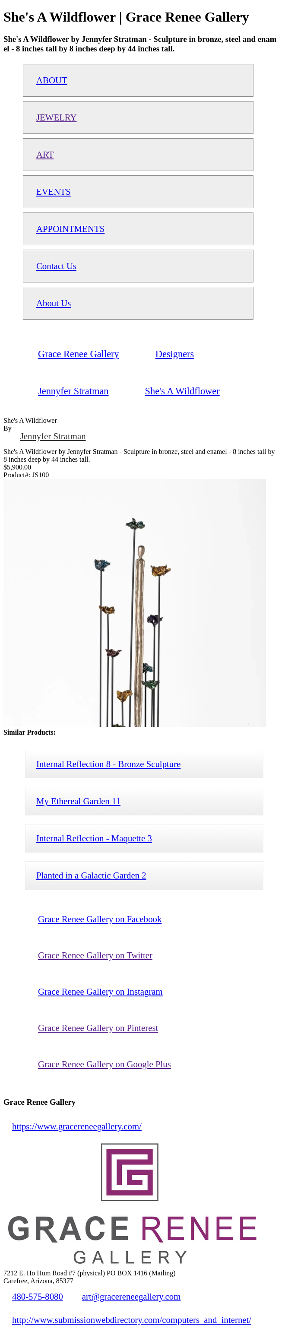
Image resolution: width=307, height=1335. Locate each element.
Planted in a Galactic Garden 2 (91, 875)
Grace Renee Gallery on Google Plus (104, 1064)
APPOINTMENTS (70, 229)
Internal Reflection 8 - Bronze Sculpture (108, 764)
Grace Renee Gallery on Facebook (99, 919)
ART (45, 154)
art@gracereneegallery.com (131, 1296)
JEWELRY (56, 117)
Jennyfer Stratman (53, 436)
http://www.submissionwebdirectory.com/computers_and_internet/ (131, 1320)
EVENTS (53, 192)
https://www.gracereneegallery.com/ (77, 1126)
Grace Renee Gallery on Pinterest (98, 1028)
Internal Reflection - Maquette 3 (94, 838)
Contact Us (56, 266)
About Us (53, 303)
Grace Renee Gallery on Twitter (95, 955)
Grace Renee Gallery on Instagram (100, 991)
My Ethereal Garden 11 (78, 801)
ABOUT (51, 80)
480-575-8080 (37, 1296)
